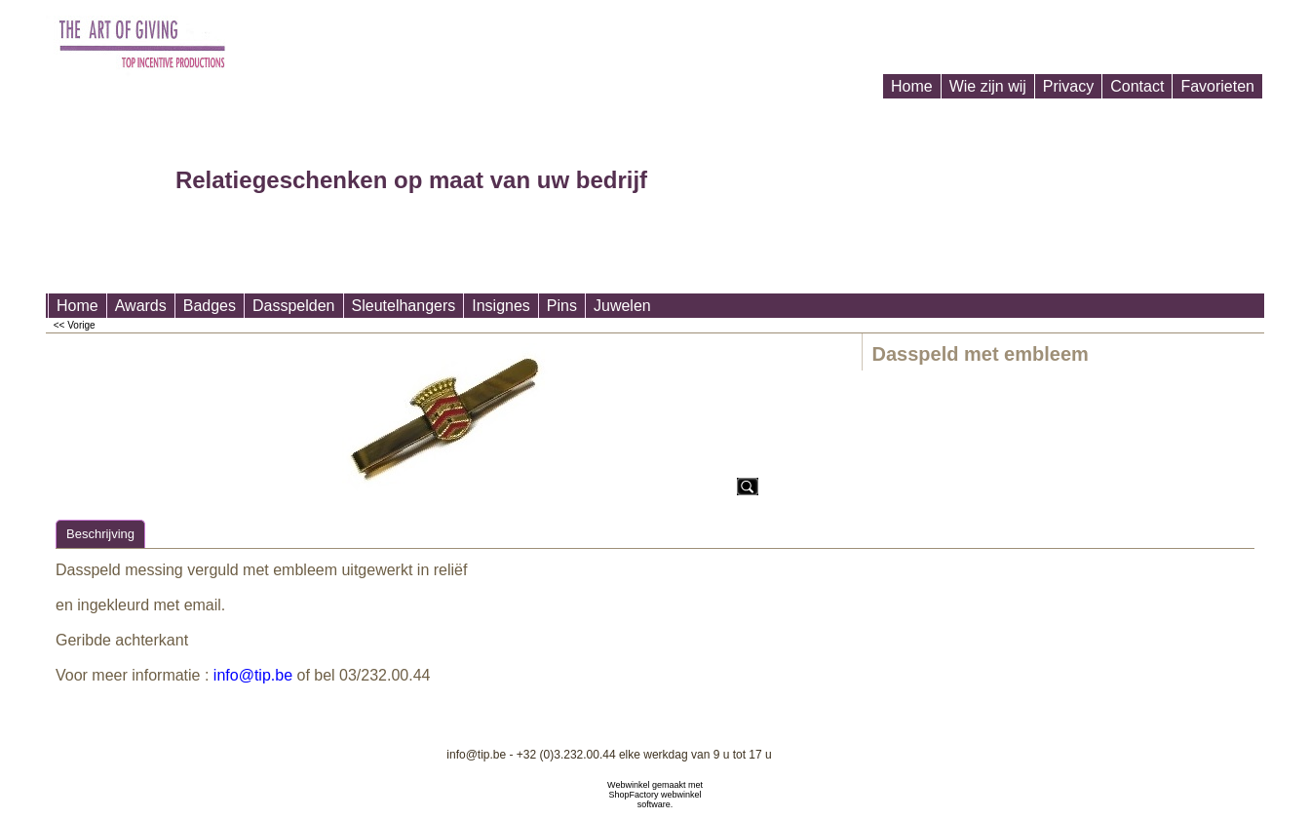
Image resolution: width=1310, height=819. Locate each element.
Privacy (1068, 86)
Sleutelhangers (404, 305)
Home (912, 86)
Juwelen (622, 305)
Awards (141, 305)
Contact (1137, 86)
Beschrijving (100, 533)
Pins (562, 305)
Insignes (501, 305)
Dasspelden (293, 305)
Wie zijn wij (987, 86)
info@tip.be (252, 675)
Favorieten (1217, 86)
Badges (209, 305)
